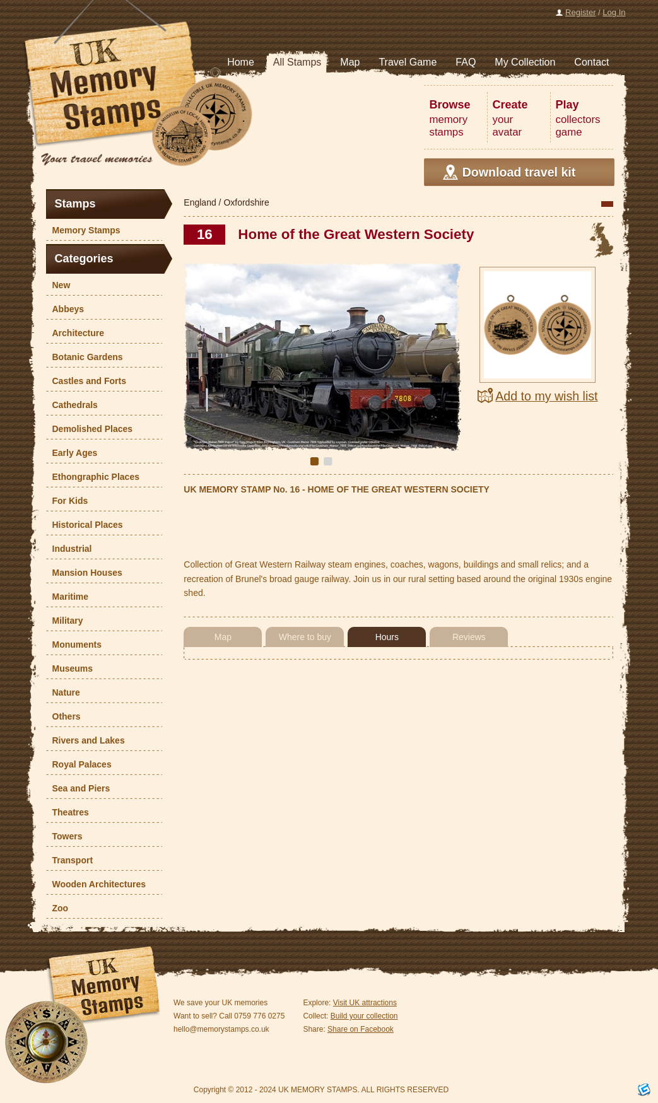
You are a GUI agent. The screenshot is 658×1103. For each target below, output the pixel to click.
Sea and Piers (78, 788)
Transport (69, 860)
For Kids (67, 501)
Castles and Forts (86, 381)
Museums (69, 668)
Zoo (57, 908)
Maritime (67, 597)
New (58, 285)
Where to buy (305, 637)
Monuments (74, 644)
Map (223, 637)
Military (64, 621)
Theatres (67, 812)
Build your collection (364, 1016)
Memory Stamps (83, 230)
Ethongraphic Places (92, 477)
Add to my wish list (546, 396)
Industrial (69, 549)
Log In (613, 12)
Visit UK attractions (365, 1002)
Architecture (75, 333)
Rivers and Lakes (85, 740)
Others (63, 716)
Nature (63, 692)
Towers (64, 836)
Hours (387, 637)
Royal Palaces (79, 764)
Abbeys (65, 309)
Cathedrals (72, 405)
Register (580, 12)
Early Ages (72, 453)
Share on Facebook (360, 1029)
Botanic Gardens (84, 357)
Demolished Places (89, 429)
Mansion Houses (84, 573)
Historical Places (84, 525)
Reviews (469, 637)
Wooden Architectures (96, 884)
